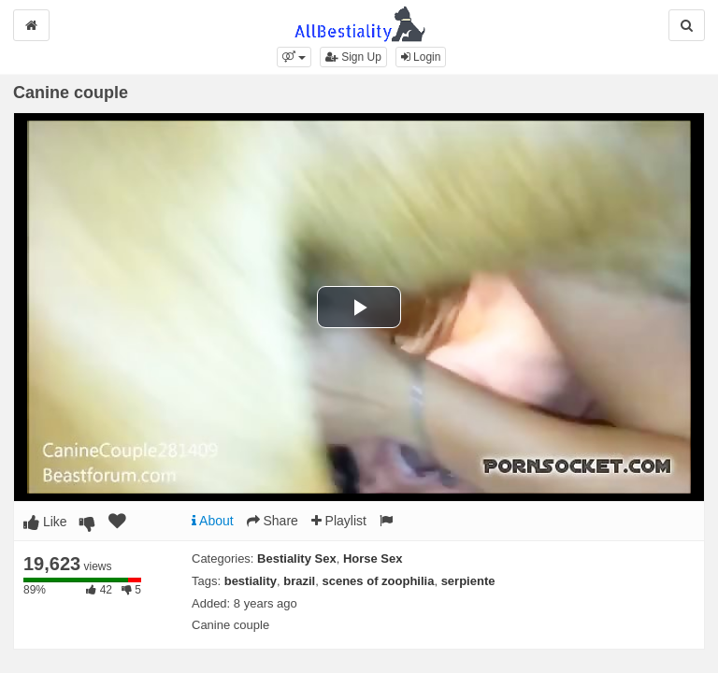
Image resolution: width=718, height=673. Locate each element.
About (213, 520)
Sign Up (353, 57)
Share (272, 520)
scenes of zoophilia (378, 581)
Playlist (338, 520)
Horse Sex (373, 558)
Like (45, 521)
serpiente (468, 581)
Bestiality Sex (297, 558)
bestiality (250, 581)
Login (421, 57)
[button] (294, 57)
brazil (299, 581)
